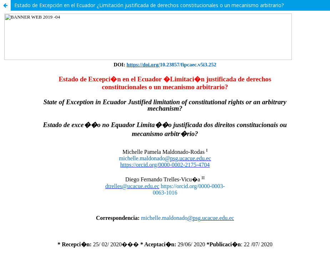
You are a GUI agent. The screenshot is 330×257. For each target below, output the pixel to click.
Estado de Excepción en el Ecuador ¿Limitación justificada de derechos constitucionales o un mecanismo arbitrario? (149, 5)
